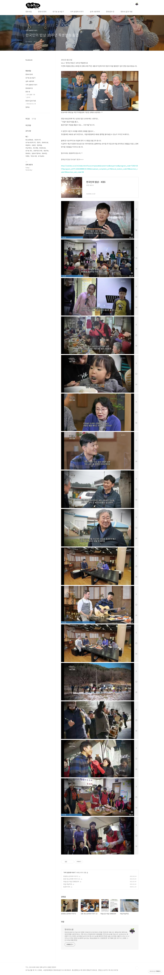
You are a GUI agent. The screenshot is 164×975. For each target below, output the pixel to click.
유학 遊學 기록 (30, 95)
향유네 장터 (42, 11)
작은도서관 (34, 156)
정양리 (39, 142)
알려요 (28, 107)
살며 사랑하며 (95, 11)
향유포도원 (69, 929)
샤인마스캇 (37, 140)
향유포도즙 (42, 148)
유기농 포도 (29, 151)
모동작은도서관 (37, 151)
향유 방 (28, 92)
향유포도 (28, 153)
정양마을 (39, 145)
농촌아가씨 (66, 887)
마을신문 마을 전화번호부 (71, 881)
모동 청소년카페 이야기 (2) (71, 879)
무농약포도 (29, 148)
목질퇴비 (28, 145)
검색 (132, 4)
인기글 (34, 119)
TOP (136, 968)
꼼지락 (28, 97)
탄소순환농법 (29, 140)
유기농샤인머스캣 (31, 142)
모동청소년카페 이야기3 (70, 876)
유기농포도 (41, 156)
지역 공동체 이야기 (77, 11)
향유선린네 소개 (31, 104)
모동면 (34, 145)
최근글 (28, 119)
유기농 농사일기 (58, 11)
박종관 (27, 156)
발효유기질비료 (36, 153)
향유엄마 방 (110, 11)
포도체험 (35, 148)
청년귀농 (46, 151)
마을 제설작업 (67, 884)
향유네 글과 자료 (126, 11)
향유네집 (29, 11)
